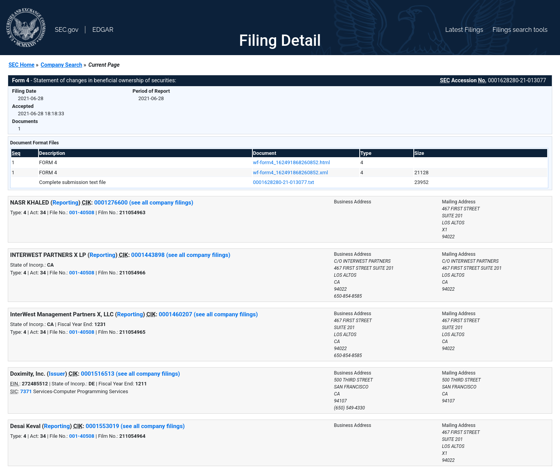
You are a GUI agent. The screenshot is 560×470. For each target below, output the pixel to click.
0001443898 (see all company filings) (180, 254)
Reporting (65, 202)
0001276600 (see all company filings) (143, 202)
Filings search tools (520, 29)
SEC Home (22, 65)
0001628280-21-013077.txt (283, 182)
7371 (26, 391)
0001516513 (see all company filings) (130, 373)
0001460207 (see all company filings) (208, 314)
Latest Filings (464, 29)
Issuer (57, 373)
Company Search (61, 65)
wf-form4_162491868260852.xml (290, 172)
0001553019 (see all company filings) (135, 426)
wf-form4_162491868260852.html (291, 162)
